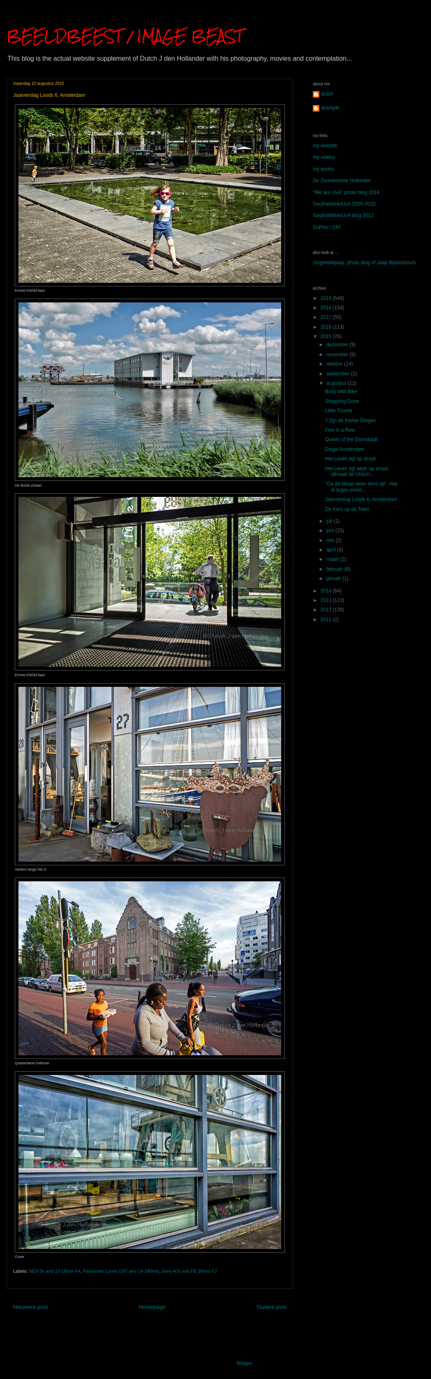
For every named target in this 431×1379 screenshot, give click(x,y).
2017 (327, 317)
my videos (324, 157)
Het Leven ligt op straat (350, 459)
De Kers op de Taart (347, 509)
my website (325, 146)
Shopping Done (342, 401)
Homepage (152, 1307)
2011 (327, 619)
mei (331, 540)
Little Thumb (338, 411)
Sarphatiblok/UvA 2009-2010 (344, 204)
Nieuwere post (30, 1307)
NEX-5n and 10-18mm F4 (54, 1271)
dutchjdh (330, 108)
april (331, 550)
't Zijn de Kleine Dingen (350, 420)
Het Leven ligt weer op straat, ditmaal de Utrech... (357, 471)
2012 (327, 610)
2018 (327, 308)
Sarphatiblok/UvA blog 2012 (343, 215)
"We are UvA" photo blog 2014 (346, 192)
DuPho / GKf (326, 227)
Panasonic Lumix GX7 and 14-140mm (121, 1271)
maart (333, 559)
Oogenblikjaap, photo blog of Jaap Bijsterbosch (364, 262)
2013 (327, 600)
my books (323, 169)
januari (334, 578)
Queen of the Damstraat (351, 439)
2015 (327, 336)
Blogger (244, 1363)
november (338, 354)
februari (335, 569)
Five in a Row (340, 430)
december (338, 345)
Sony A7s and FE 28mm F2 (189, 1271)
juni (330, 530)
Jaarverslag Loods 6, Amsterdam (361, 499)
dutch (327, 94)
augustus (337, 383)
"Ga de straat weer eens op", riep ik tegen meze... (361, 486)
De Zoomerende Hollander (342, 180)
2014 (327, 591)
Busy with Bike (341, 391)
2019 (327, 298)
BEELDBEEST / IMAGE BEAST (125, 35)
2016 (327, 327)
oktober (335, 364)
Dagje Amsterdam (344, 449)
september (338, 374)
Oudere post (272, 1307)
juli (330, 521)
